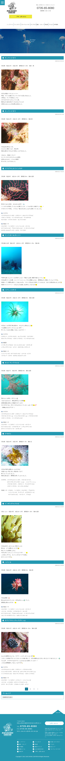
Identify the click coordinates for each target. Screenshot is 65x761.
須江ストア (52, 746)
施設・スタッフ (40, 24)
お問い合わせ (54, 723)
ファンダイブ (17, 24)
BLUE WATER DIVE (39, 749)
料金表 (46, 24)
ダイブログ (33, 24)
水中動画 (56, 24)
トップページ (10, 24)
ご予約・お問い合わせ (21, 16)
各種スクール (22, 749)
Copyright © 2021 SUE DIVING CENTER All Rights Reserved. (32, 756)
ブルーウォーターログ (55, 749)
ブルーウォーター (25, 24)
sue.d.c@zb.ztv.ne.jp (29, 731)
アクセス (51, 24)
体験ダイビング (38, 746)
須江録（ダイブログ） (55, 741)
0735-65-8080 (45, 8)
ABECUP (21, 751)
